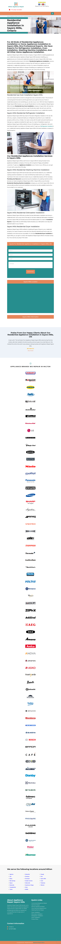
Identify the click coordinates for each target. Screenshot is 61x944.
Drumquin (27, 878)
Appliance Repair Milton (38, 942)
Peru (42, 876)
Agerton (11, 874)
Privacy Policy (34, 919)
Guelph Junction (29, 881)
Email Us (11, 926)
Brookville (12, 885)
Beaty (11, 878)
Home (8, 16)
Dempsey (27, 876)
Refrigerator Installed (47, 126)
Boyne (11, 883)
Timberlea (43, 883)
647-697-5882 (12, 928)
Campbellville (13, 887)
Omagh (42, 874)
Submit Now (30, 271)
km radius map (30, 298)
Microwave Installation (37, 913)
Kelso (26, 887)
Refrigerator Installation (37, 915)
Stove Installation (35, 917)
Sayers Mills (43, 878)
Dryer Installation (35, 912)
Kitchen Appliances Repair (38, 906)
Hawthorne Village (29, 885)
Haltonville (27, 883)
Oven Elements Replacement (38, 908)
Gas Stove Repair (35, 904)
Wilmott (42, 885)
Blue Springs (12, 881)
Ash (10, 876)
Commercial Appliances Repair (39, 903)
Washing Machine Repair (37, 909)
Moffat (26, 889)
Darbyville (27, 874)
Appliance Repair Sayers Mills (17, 16)
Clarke (11, 889)
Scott (42, 881)
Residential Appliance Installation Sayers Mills (35, 16)
